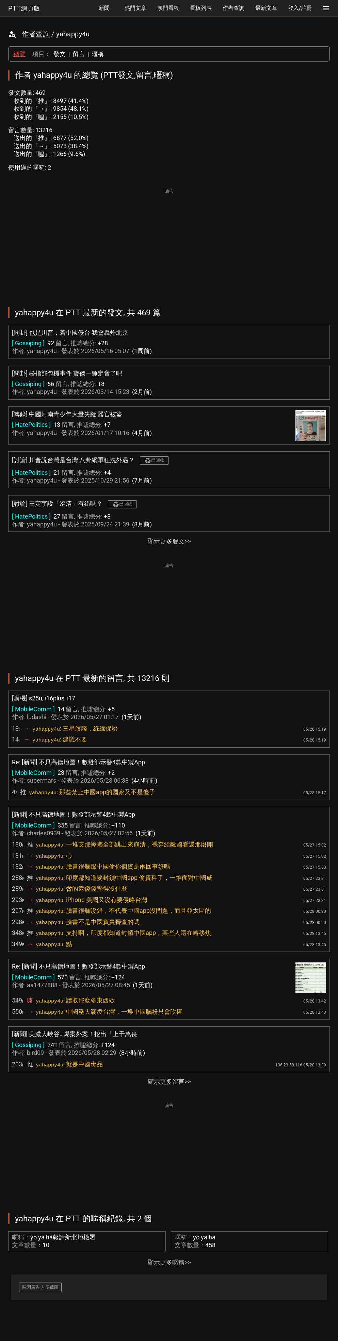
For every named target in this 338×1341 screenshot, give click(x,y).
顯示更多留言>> (169, 1081)
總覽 (19, 53)
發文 (59, 53)
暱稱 (98, 53)
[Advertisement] (169, 243)
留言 (79, 53)
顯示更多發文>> (169, 541)
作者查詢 (36, 34)
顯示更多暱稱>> (169, 1262)
